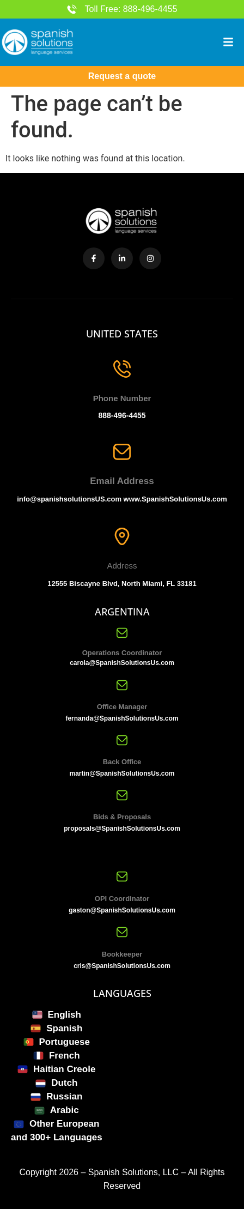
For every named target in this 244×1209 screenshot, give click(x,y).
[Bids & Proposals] (122, 795)
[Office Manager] (122, 685)
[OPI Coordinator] (122, 876)
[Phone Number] (122, 369)
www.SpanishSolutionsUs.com (175, 499)
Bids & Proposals (122, 817)
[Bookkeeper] (122, 932)
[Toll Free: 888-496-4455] (72, 9)
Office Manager (122, 707)
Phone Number (122, 398)
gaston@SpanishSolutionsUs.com (122, 910)
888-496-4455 (121, 415)
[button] (228, 42)
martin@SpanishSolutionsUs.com (121, 773)
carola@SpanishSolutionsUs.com (122, 663)
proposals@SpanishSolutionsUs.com (122, 828)
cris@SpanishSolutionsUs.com (122, 966)
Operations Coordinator (122, 653)
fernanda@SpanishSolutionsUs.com (121, 718)
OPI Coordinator (122, 898)
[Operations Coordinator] (122, 632)
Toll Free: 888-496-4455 (131, 9)
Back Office (122, 762)
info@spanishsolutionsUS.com (69, 499)
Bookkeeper (122, 954)
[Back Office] (122, 740)
